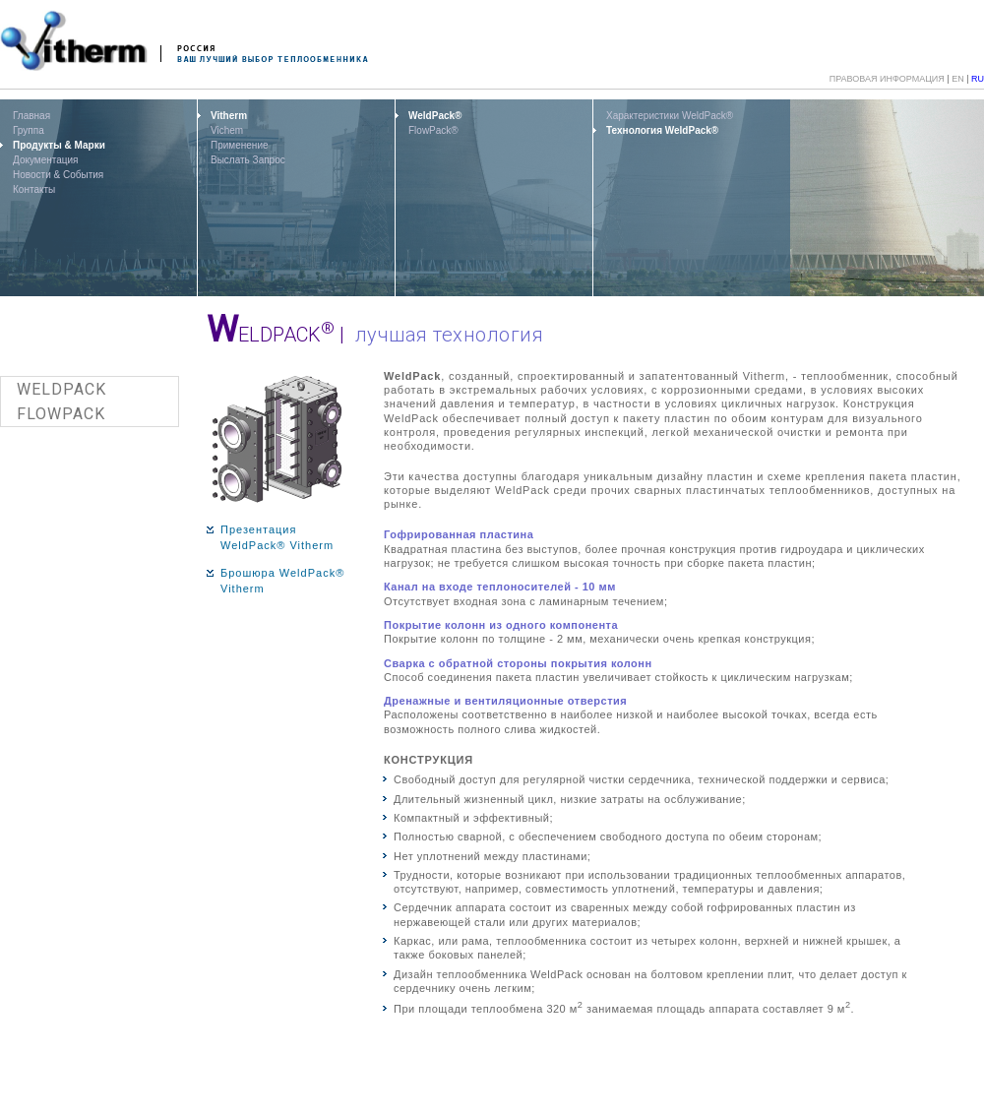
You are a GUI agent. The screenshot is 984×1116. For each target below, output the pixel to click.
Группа (28, 130)
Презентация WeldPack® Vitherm (277, 538)
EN (958, 79)
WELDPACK (61, 389)
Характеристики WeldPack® (669, 115)
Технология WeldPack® (662, 130)
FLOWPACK (61, 413)
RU (977, 79)
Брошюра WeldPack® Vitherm (282, 581)
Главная (31, 115)
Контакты (34, 189)
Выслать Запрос (248, 160)
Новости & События (58, 174)
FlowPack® (433, 130)
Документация (46, 160)
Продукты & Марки (59, 145)
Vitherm (229, 115)
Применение (240, 145)
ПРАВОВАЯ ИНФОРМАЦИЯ (887, 79)
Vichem (227, 130)
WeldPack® (434, 115)
